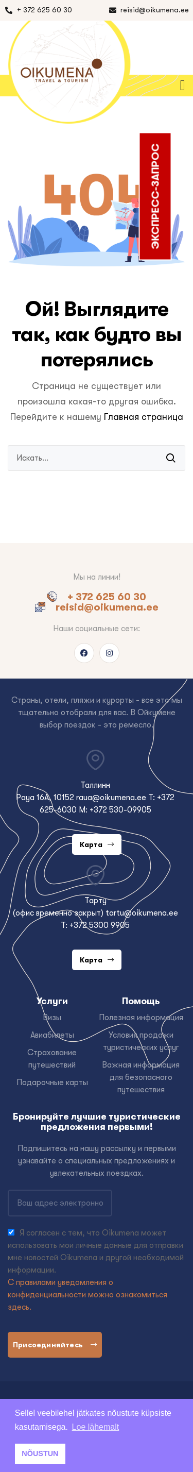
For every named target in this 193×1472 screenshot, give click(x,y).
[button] (185, 85)
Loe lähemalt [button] (95, 1427)
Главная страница (143, 417)
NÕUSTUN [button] (40, 1453)
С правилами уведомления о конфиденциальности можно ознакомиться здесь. (87, 1295)
